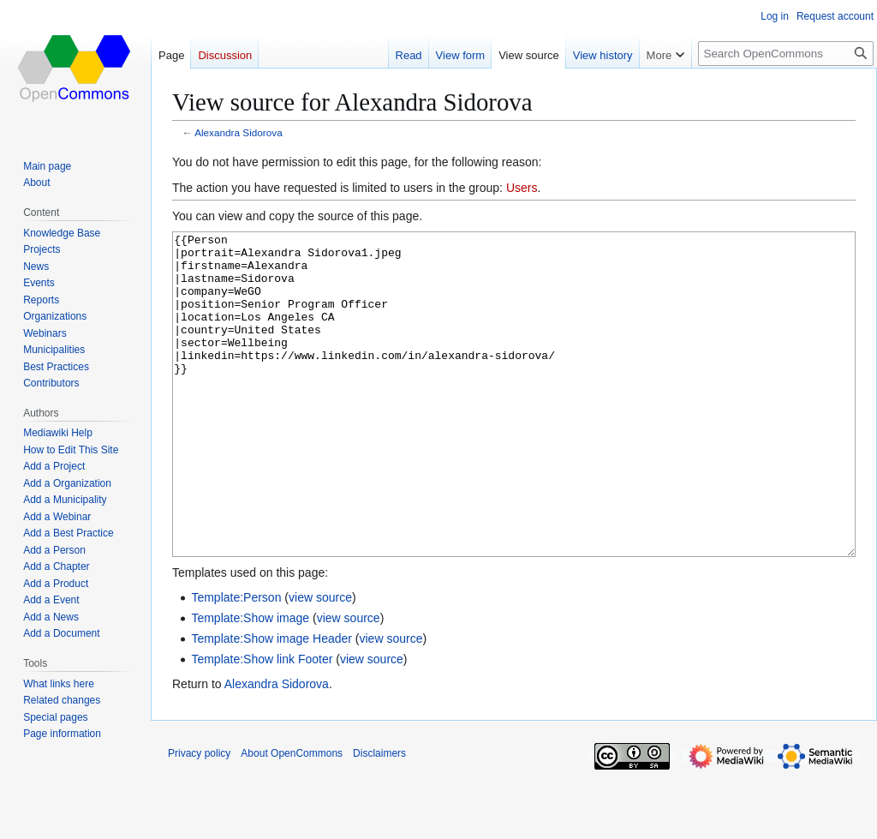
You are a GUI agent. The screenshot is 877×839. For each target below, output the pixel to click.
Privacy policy (199, 818)
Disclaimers (379, 818)
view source (320, 661)
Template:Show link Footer (261, 723)
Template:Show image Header (271, 703)
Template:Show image (250, 682)
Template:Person (236, 661)
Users (522, 188)
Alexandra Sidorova (238, 132)
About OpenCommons (292, 818)
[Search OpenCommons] (786, 53)
